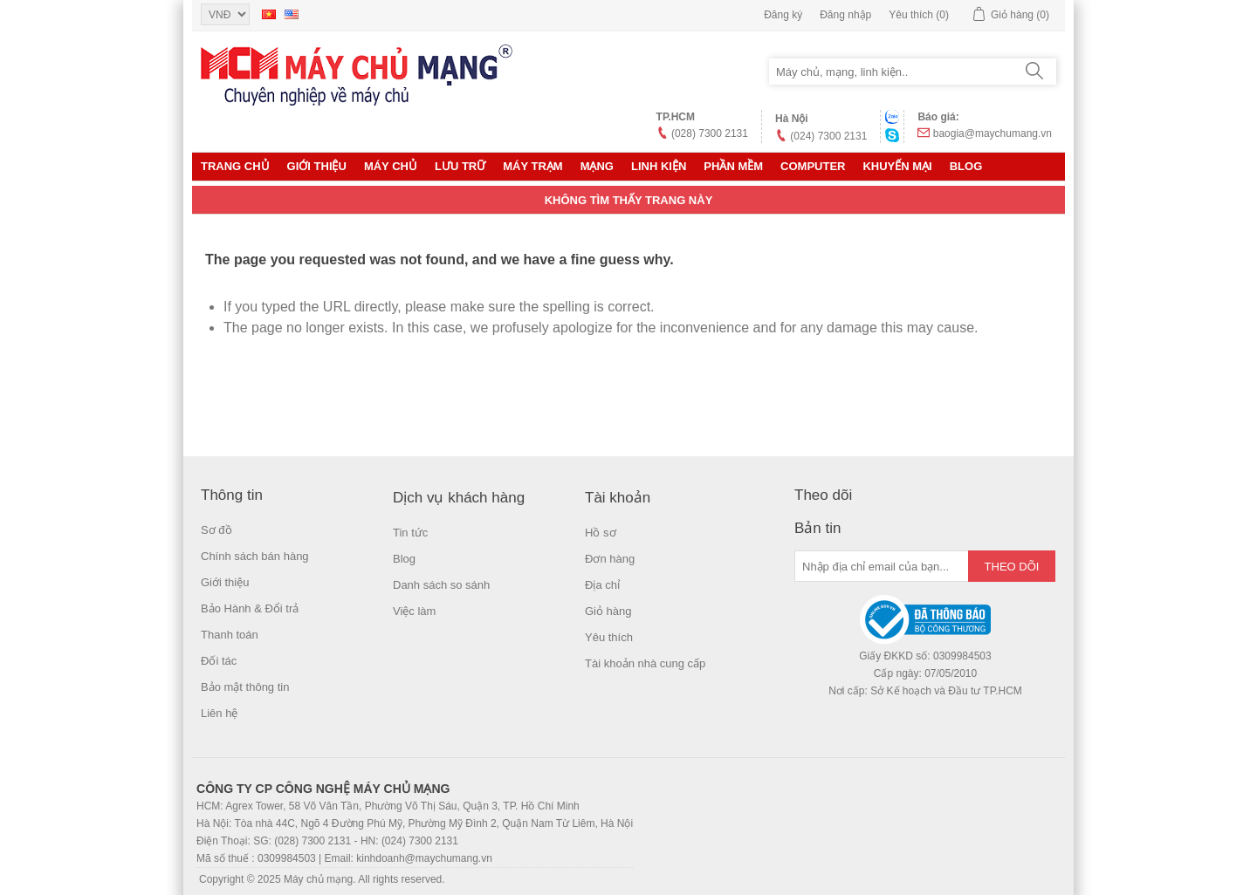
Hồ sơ (600, 532)
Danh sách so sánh (441, 584)
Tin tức (410, 532)
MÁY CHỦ (390, 166)
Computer (812, 166)
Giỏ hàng (608, 611)
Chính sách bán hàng (255, 556)
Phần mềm (733, 166)
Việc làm (414, 611)
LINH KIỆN (658, 166)
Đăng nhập (845, 15)
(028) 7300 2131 (709, 133)
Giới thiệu (317, 166)
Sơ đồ (216, 529)
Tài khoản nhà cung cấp (645, 663)
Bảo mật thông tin (245, 686)
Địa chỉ (602, 584)
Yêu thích (609, 637)
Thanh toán (229, 634)
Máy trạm (532, 166)
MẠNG (597, 166)
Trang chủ (235, 166)
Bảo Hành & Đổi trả (250, 608)
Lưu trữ (460, 166)
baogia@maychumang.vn (992, 133)
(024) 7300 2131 (828, 136)
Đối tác (219, 660)
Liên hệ (219, 713)
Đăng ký (783, 15)
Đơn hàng (610, 558)
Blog (966, 166)
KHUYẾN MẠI (896, 166)
